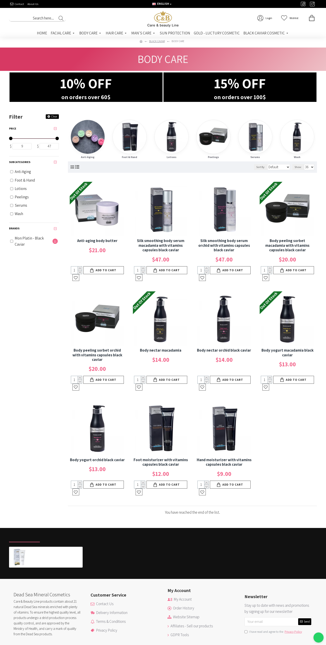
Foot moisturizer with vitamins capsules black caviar (161, 448)
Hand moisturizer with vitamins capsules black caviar (224, 448)
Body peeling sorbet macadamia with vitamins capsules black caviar (287, 245)
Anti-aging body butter (97, 240)
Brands (14, 228)
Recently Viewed (24, 516)
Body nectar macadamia (160, 343)
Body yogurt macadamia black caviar (287, 345)
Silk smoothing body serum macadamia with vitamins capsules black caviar (160, 245)
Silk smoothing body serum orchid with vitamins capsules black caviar (224, 245)
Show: (298, 167)
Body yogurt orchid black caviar (97, 446)
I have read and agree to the (273, 611)
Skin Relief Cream (44, 530)
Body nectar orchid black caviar (224, 343)
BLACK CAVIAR (157, 41)
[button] (319, 638)
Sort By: (253, 167)
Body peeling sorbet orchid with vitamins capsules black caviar (97, 348)
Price (12, 128)
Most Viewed (56, 516)
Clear (54, 116)
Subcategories (19, 162)
